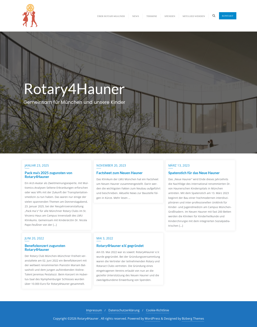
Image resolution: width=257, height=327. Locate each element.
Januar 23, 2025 (37, 165)
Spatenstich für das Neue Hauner (194, 173)
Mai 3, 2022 (104, 238)
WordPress (152, 318)
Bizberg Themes (193, 318)
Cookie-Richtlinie (157, 310)
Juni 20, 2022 (34, 238)
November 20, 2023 (111, 165)
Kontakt (227, 15)
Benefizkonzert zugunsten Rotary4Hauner (45, 247)
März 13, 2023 (179, 165)
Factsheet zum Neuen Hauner (119, 173)
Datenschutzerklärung (124, 310)
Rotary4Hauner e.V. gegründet (120, 245)
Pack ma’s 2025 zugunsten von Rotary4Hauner (48, 175)
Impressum (94, 310)
